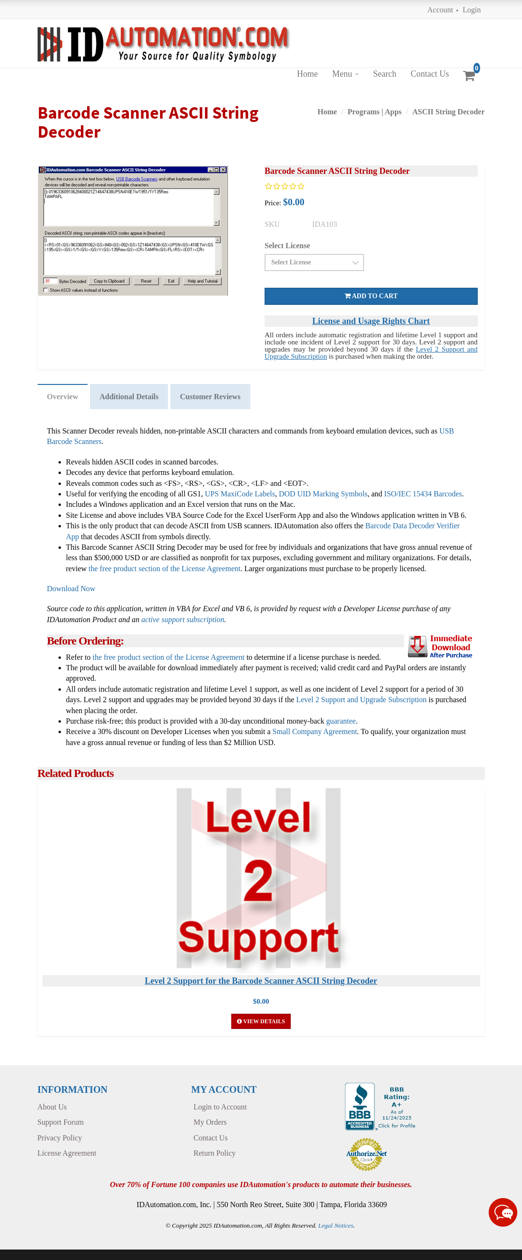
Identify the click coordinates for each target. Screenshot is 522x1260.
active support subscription (182, 619)
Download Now (71, 589)
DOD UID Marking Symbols (323, 494)
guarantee (340, 721)
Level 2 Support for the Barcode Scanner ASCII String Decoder (261, 981)
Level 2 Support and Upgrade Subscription (361, 700)
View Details (261, 1021)
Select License (287, 246)
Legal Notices (336, 1225)
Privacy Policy (60, 1138)
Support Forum (61, 1122)
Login (472, 10)
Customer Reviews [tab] (210, 397)
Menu (342, 74)
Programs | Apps (375, 112)
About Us (52, 1107)
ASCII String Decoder (448, 112)
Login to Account (220, 1107)
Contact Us (430, 74)
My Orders (210, 1122)
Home (307, 74)
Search (384, 74)
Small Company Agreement (315, 731)
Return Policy (215, 1153)
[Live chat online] (503, 1212)
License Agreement (67, 1153)
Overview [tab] (63, 397)
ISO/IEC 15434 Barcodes (423, 494)
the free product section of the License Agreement (164, 568)
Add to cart (371, 296)
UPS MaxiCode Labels (240, 494)
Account (440, 10)
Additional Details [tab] (128, 397)
